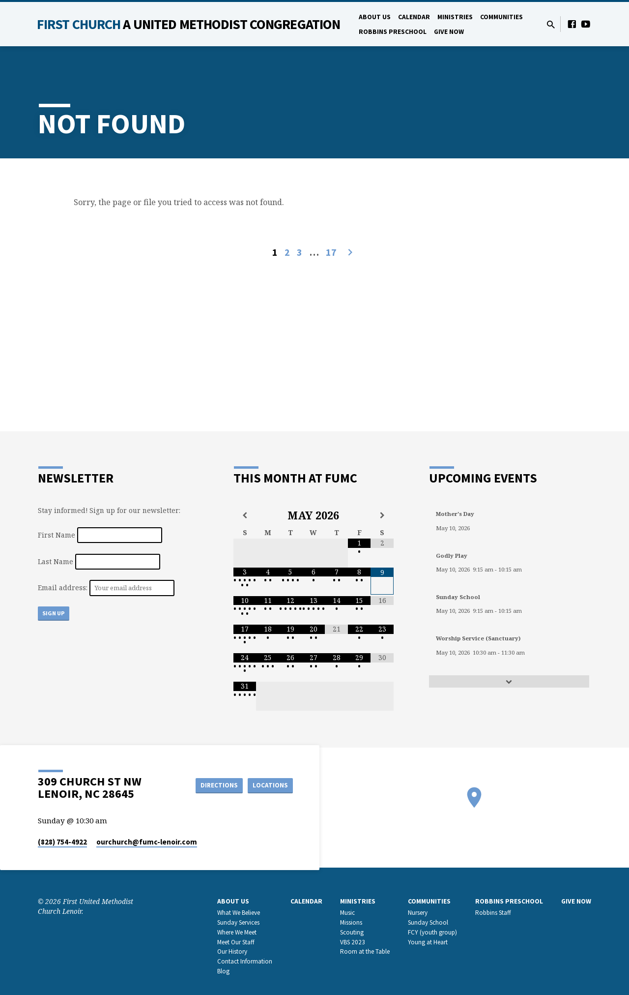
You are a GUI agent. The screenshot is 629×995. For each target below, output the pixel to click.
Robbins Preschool (393, 32)
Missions (351, 922)
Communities (501, 17)
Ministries (455, 17)
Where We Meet (237, 932)
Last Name (55, 561)
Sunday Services (238, 922)
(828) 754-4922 (62, 841)
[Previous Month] (245, 515)
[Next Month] (382, 515)
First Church (189, 24)
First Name (56, 535)
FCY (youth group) (432, 932)
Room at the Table (365, 951)
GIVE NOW (449, 32)
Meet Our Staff (236, 942)
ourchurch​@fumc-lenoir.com (146, 841)
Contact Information (244, 961)
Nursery (418, 912)
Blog (223, 971)
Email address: (63, 587)
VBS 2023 (352, 942)
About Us (375, 17)
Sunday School (428, 922)
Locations (268, 785)
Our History (232, 951)
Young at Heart (428, 942)
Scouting (352, 932)
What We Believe (238, 912)
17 (331, 252)
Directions (213, 785)
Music (347, 912)
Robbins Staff (493, 912)
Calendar (414, 17)
